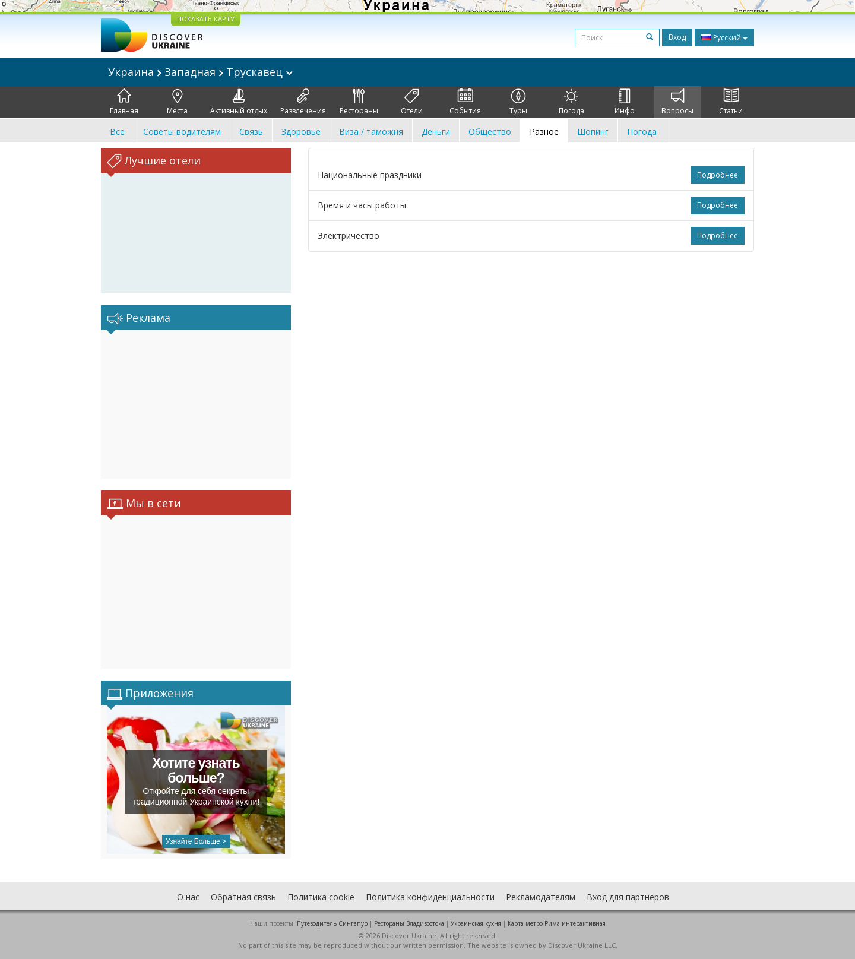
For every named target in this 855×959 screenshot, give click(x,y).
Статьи (731, 102)
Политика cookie (320, 897)
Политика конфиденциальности (430, 897)
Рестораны (359, 102)
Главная (124, 102)
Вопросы (677, 102)
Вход (677, 37)
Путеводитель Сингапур (332, 923)
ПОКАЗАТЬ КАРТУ (206, 18)
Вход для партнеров (628, 897)
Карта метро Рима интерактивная (557, 923)
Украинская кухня (476, 923)
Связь (251, 131)
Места (177, 102)
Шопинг (593, 131)
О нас (188, 897)
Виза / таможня (371, 131)
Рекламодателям (540, 897)
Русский (724, 37)
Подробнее (717, 175)
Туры (518, 102)
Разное (544, 131)
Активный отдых (238, 102)
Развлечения (303, 102)
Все (117, 131)
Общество (489, 131)
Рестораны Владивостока (409, 923)
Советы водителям (182, 131)
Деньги (436, 131)
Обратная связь (243, 897)
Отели (412, 102)
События (465, 102)
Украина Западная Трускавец (200, 72)
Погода (571, 102)
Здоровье (301, 131)
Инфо (625, 102)
